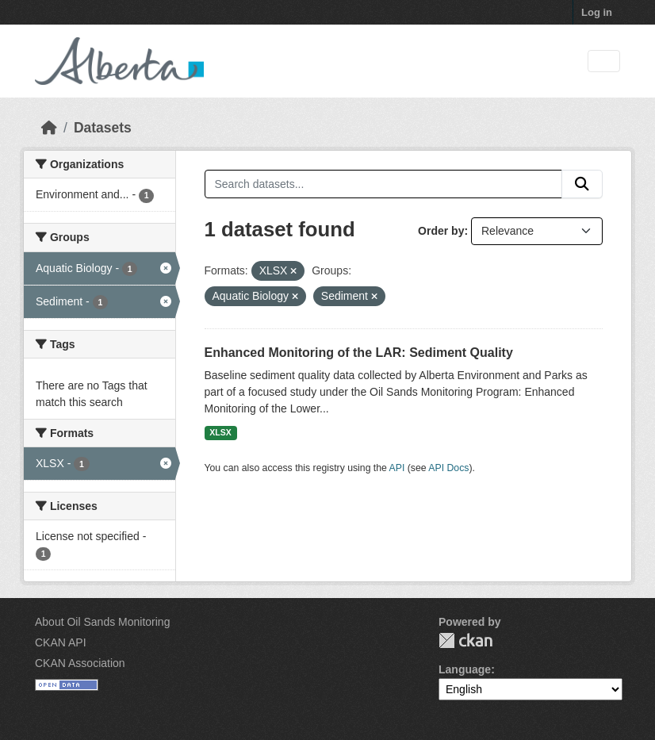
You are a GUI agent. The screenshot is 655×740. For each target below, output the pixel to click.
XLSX (220, 432)
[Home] (49, 128)
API (397, 468)
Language (465, 669)
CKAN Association (80, 663)
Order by (441, 230)
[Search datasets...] (384, 184)
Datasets (103, 128)
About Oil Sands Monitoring (102, 621)
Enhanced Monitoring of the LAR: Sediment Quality (359, 352)
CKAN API (60, 642)
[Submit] (582, 184)
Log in (596, 12)
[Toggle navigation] (604, 61)
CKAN (465, 640)
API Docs (448, 468)
